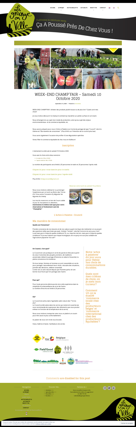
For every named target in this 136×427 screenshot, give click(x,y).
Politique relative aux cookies (43, 424)
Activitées (78, 103)
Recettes (48, 396)
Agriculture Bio (50, 392)
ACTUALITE (84, 8)
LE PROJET (61, 8)
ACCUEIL (52, 8)
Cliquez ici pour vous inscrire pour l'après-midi (52, 174)
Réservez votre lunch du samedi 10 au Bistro (85, 186)
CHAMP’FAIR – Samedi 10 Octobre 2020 (68, 96)
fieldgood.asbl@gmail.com (50, 179)
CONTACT (103, 8)
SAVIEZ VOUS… (26, 397)
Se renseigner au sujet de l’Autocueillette (27, 410)
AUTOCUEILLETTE (72, 8)
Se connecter (26, 405)
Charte (26, 394)
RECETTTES (93, 8)
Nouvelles (48, 394)
